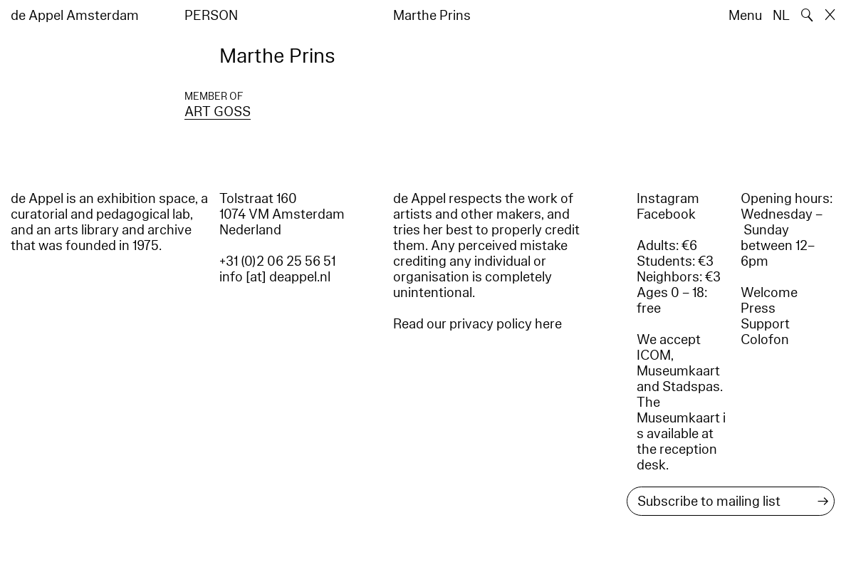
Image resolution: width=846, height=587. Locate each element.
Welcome (769, 293)
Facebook (666, 214)
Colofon (765, 340)
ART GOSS (217, 112)
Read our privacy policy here (477, 324)
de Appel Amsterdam (75, 15)
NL (781, 15)
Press (758, 308)
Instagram (668, 198)
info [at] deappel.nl (274, 277)
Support (765, 324)
